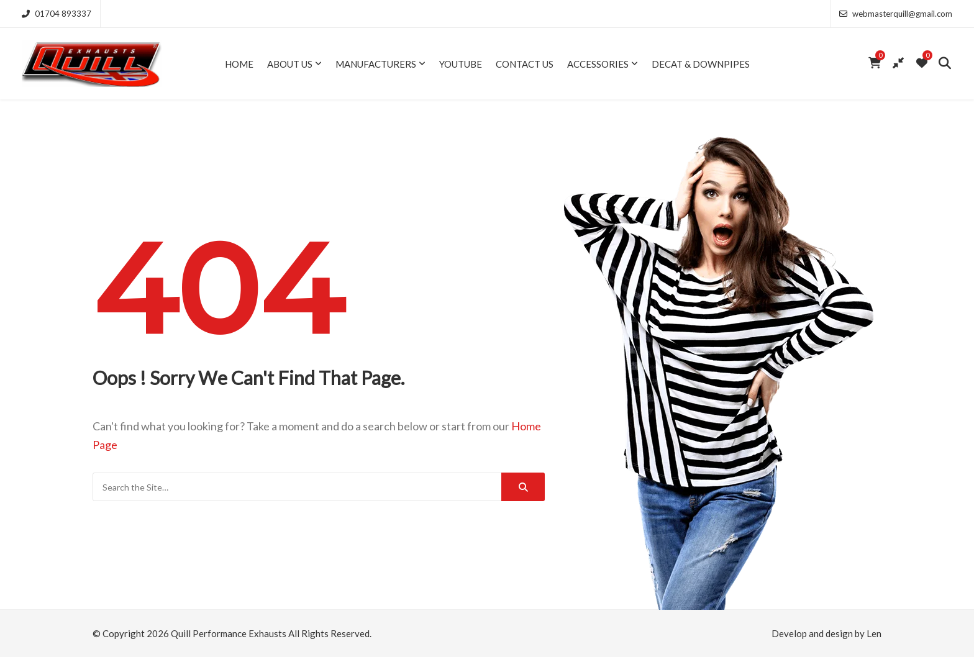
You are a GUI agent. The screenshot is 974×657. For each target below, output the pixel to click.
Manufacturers (375, 64)
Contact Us (524, 64)
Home (239, 64)
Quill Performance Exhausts (228, 633)
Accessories (598, 64)
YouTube (460, 64)
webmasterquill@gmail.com (895, 14)
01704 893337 (56, 14)
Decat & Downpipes (701, 64)
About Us (289, 64)
